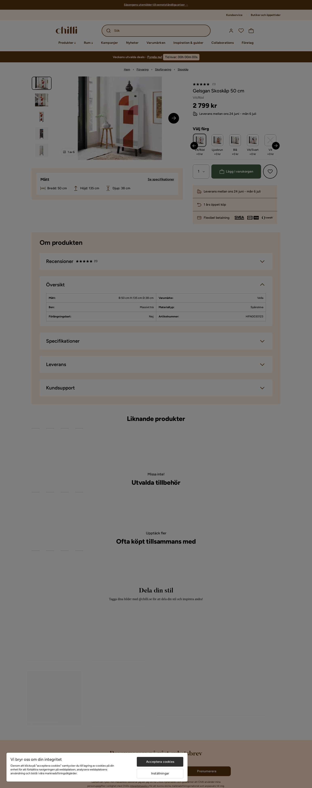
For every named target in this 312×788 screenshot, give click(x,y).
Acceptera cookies (160, 762)
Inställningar (160, 773)
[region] (97, 767)
